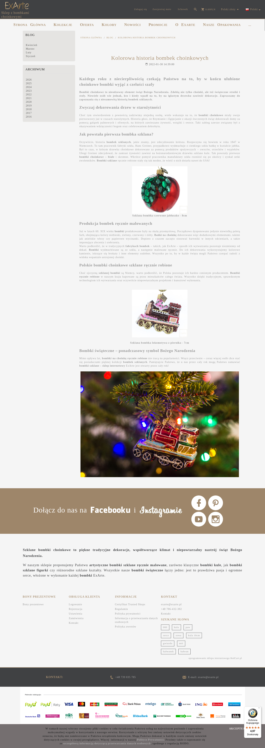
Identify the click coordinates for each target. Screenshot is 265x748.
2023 (29, 90)
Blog (30, 35)
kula (176, 627)
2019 (29, 105)
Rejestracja (75, 609)
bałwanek (168, 651)
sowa (178, 635)
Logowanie (75, 604)
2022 (29, 94)
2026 (29, 79)
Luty (28, 52)
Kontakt (73, 623)
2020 (29, 102)
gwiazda (167, 643)
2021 (29, 98)
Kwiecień (31, 45)
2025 (29, 83)
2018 (29, 109)
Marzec (30, 48)
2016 (29, 116)
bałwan (184, 651)
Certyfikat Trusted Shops (130, 604)
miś (181, 643)
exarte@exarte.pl (171, 604)
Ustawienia (75, 613)
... (250, 24)
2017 (29, 113)
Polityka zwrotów (125, 626)
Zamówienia (76, 618)
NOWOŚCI (132, 25)
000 (165, 627)
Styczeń (30, 56)
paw (188, 627)
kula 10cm (194, 635)
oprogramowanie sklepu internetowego (209, 658)
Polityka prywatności (128, 613)
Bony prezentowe (33, 604)
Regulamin (121, 609)
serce (166, 635)
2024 (29, 87)
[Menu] (259, 709)
